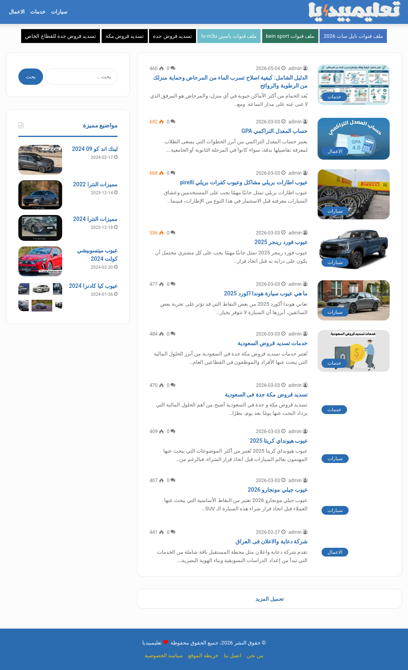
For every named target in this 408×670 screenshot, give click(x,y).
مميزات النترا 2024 (95, 219)
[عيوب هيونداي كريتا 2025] (354, 447)
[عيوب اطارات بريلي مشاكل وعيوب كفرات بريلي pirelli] (354, 194)
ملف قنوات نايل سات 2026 (353, 36)
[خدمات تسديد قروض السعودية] (354, 350)
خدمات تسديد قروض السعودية (272, 343)
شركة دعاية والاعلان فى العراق (271, 541)
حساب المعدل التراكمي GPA (274, 131)
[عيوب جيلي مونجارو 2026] (354, 498)
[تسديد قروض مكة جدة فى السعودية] (354, 399)
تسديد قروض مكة (125, 36)
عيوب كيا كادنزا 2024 (93, 286)
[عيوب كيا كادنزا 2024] (40, 297)
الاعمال (17, 12)
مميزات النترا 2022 (95, 184)
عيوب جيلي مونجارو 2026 (278, 489)
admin (295, 68)
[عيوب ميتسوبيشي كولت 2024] (40, 261)
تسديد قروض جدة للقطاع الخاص (60, 36)
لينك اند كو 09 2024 (95, 149)
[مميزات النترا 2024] (40, 228)
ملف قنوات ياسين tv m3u (229, 36)
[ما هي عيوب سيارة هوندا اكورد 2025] (354, 300)
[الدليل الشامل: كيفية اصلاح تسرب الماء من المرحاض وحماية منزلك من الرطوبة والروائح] (354, 84)
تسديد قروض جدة (172, 36)
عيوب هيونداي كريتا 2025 (279, 441)
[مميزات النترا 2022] (40, 194)
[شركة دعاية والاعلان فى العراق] (354, 544)
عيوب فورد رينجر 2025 (281, 242)
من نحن (255, 655)
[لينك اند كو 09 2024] (40, 160)
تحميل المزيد (269, 599)
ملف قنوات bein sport (290, 36)
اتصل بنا (232, 655)
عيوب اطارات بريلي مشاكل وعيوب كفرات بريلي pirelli (244, 182)
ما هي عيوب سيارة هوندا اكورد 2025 (266, 293)
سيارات (59, 12)
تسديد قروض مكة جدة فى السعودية (266, 394)
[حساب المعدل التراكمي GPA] (354, 139)
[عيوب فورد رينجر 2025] (354, 250)
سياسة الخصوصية (164, 655)
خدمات (37, 12)
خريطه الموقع (203, 655)
